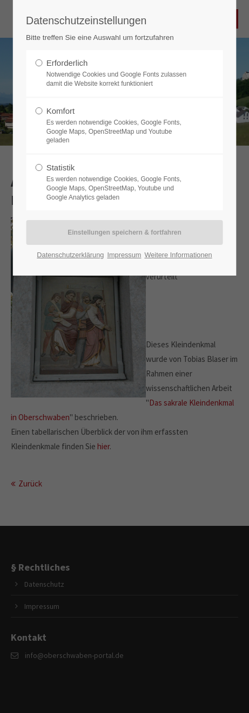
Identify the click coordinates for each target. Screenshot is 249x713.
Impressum (124, 255)
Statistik (121, 182)
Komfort (121, 125)
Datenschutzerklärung (70, 255)
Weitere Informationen (178, 255)
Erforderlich (121, 73)
